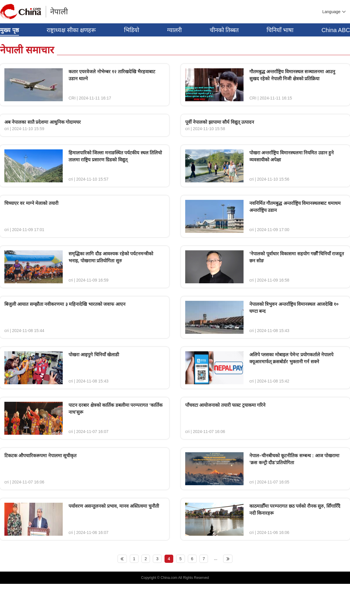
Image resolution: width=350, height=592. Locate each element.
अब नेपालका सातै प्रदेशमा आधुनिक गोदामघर (42, 122)
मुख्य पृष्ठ (9, 30)
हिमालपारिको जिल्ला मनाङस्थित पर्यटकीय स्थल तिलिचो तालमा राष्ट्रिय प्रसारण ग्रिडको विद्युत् (115, 156)
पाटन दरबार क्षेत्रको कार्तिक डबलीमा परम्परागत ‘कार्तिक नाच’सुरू (115, 409)
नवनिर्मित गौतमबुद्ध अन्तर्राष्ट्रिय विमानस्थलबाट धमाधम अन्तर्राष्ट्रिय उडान (295, 207)
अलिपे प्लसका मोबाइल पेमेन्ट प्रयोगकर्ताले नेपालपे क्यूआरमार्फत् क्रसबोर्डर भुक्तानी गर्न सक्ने (291, 358)
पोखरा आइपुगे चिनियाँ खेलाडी (94, 354)
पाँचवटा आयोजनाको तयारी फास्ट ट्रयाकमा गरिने (225, 405)
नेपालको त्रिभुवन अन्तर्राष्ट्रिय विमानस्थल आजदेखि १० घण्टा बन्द (293, 308)
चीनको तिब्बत (224, 30)
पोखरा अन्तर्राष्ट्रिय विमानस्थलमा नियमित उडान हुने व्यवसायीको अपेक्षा (291, 156)
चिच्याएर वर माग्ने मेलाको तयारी (31, 203)
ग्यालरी (174, 30)
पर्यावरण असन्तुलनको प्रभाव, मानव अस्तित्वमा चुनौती (114, 506)
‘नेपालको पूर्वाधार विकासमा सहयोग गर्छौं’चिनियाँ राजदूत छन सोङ (296, 257)
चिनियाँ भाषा (280, 30)
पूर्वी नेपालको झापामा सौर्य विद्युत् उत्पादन (219, 122)
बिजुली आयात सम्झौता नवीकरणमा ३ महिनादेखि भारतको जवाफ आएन (64, 304)
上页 (122, 559)
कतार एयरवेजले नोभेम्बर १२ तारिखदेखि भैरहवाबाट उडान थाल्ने (112, 75)
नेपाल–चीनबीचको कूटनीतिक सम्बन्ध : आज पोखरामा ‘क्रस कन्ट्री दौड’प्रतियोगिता (294, 459)
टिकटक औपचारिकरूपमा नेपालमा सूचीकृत (40, 455)
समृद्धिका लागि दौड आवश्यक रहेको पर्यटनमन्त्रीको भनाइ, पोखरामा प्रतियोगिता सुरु (111, 257)
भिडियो (131, 30)
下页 (227, 559)
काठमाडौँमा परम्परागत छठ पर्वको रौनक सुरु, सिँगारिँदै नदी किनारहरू (294, 510)
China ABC (335, 30)
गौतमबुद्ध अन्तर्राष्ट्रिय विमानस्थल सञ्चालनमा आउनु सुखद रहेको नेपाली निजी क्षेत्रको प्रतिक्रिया (292, 75)
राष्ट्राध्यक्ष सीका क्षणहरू (71, 30)
